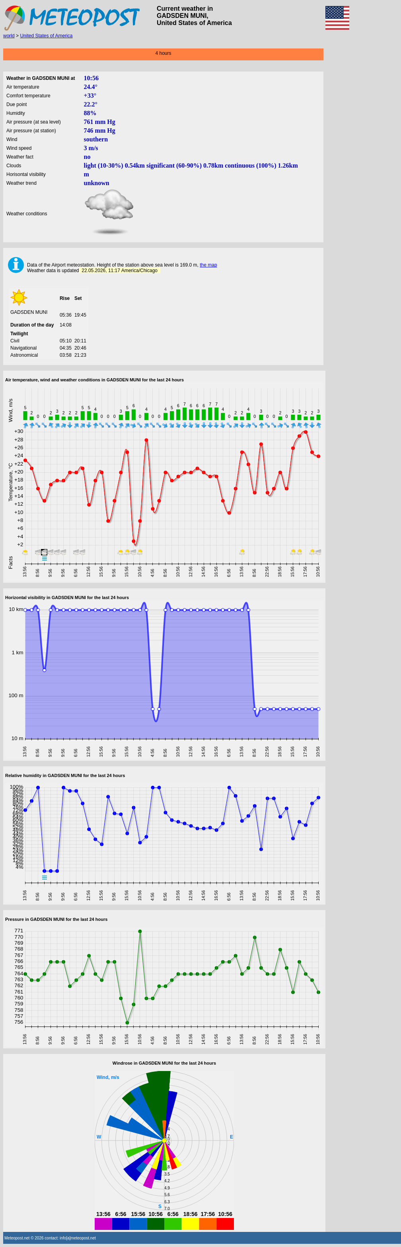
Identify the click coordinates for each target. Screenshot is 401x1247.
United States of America (46, 36)
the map (208, 265)
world (9, 36)
